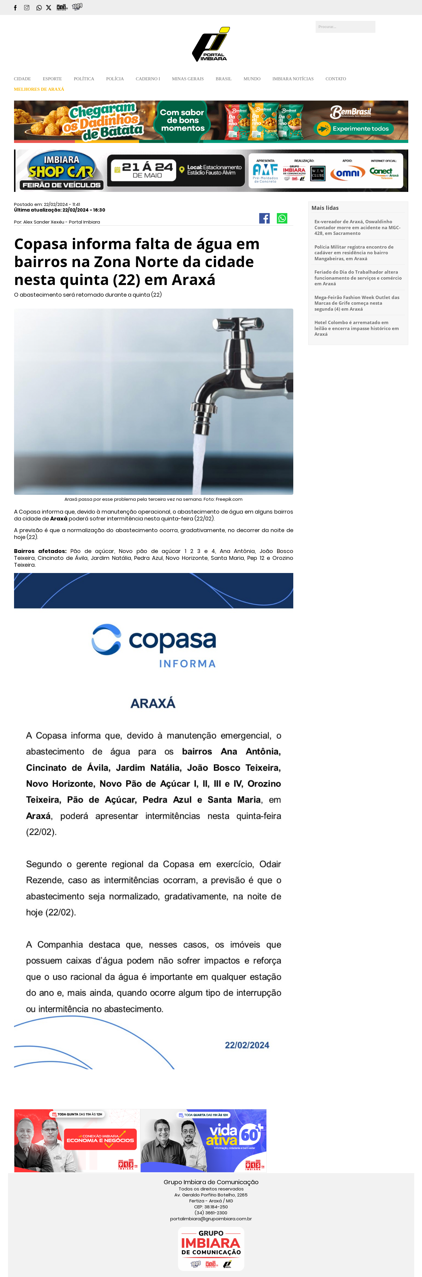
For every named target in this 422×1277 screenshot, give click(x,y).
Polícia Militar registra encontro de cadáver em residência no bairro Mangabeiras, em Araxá (354, 252)
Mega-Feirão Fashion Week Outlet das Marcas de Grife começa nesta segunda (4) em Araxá (356, 303)
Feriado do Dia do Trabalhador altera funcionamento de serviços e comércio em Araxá (358, 277)
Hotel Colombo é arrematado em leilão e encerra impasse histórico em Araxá (356, 328)
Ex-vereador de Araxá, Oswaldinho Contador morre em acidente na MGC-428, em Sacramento (357, 227)
